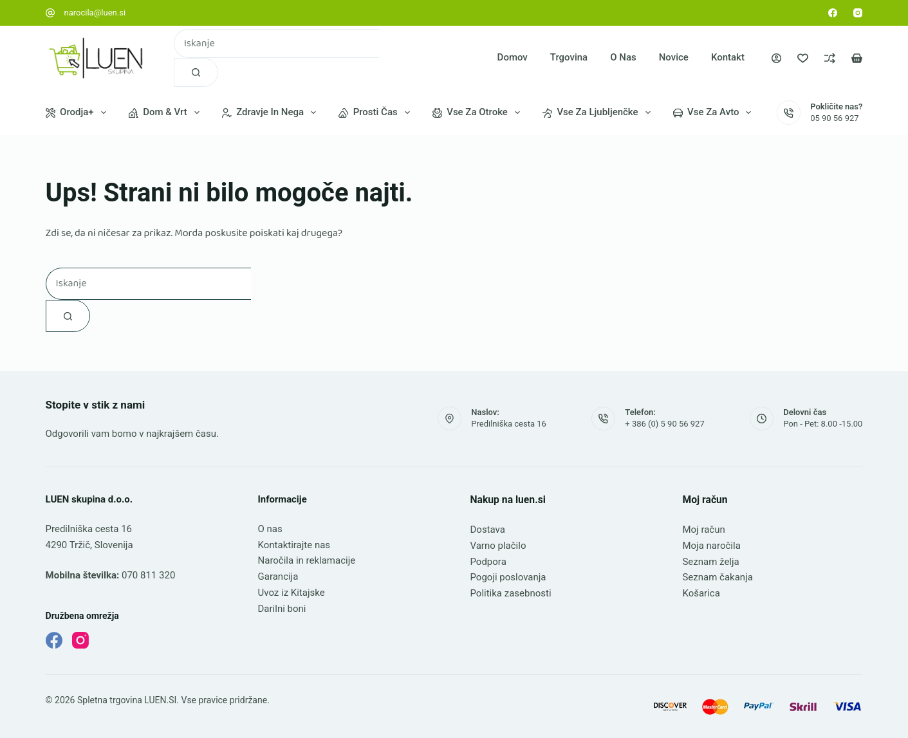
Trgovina (569, 57)
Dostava (487, 529)
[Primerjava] (829, 58)
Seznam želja (710, 561)
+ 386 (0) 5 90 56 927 (664, 424)
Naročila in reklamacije (307, 560)
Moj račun (703, 529)
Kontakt (728, 57)
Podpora (488, 561)
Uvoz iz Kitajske (291, 592)
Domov (512, 57)
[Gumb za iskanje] (196, 72)
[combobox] (276, 43)
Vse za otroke (478, 112)
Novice (674, 57)
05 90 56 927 (834, 118)
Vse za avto (715, 112)
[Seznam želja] (802, 58)
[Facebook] (832, 12)
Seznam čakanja (717, 577)
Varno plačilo (498, 545)
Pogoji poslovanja (508, 577)
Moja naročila (711, 545)
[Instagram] (857, 12)
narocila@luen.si (95, 12)
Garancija (278, 576)
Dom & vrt (167, 112)
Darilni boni (282, 608)
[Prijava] (776, 58)
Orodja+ (78, 112)
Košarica (700, 593)
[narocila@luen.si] (50, 12)
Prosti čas (376, 112)
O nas (623, 57)
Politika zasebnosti (510, 593)
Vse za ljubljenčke (599, 112)
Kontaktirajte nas (294, 545)
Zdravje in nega (271, 112)
